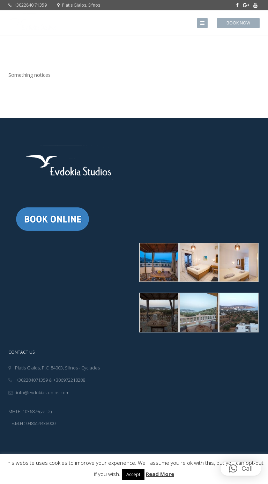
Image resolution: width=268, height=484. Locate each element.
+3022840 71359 (27, 5)
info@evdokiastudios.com (38, 392)
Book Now (238, 23)
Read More (160, 473)
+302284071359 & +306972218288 (46, 380)
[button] (241, 469)
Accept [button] (133, 474)
